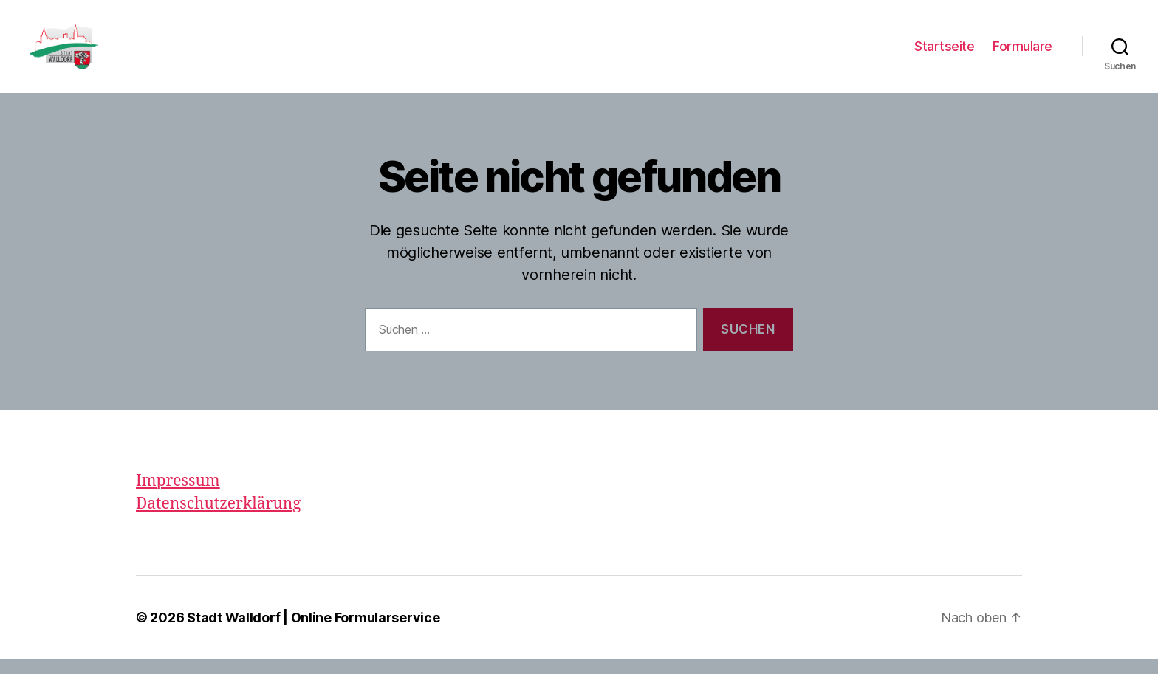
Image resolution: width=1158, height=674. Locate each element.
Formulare (1022, 53)
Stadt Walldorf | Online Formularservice (313, 632)
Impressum (178, 496)
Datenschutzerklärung (218, 519)
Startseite (944, 53)
